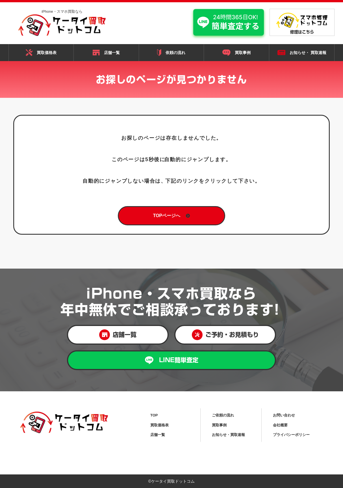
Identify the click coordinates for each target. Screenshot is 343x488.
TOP (154, 415)
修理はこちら (302, 23)
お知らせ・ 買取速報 (301, 52)
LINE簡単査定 (171, 360)
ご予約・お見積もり (225, 334)
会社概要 (280, 425)
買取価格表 (41, 52)
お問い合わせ (284, 415)
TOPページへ (171, 215)
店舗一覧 (106, 52)
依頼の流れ (171, 52)
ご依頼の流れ (223, 415)
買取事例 (236, 52)
